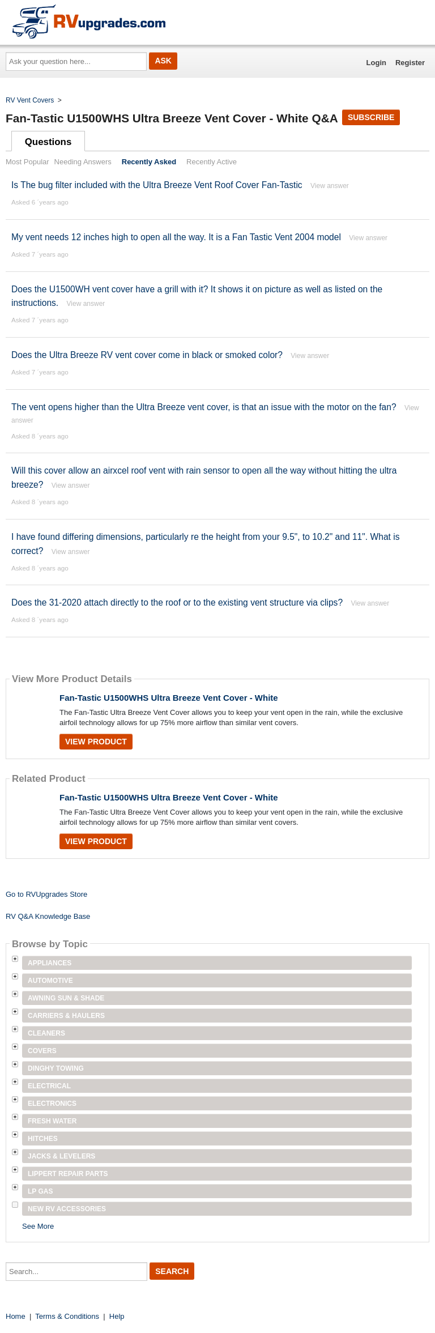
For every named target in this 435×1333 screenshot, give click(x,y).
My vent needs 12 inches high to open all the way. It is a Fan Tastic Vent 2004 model (176, 237)
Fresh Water (52, 1121)
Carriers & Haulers (66, 1016)
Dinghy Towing (56, 1068)
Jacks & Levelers (61, 1156)
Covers (42, 1051)
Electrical (49, 1086)
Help (117, 1316)
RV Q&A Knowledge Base (48, 916)
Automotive (50, 981)
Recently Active (211, 161)
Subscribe (371, 117)
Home (15, 1316)
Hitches (43, 1139)
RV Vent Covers (30, 100)
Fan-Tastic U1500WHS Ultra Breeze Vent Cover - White (168, 697)
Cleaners (46, 1033)
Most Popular (27, 161)
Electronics (52, 1104)
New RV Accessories (67, 1209)
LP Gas (40, 1191)
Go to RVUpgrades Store (46, 894)
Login (376, 62)
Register (410, 62)
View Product (96, 741)
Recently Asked (149, 161)
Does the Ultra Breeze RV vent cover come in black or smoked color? (147, 355)
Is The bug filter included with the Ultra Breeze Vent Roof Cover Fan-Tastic (156, 185)
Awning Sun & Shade (66, 998)
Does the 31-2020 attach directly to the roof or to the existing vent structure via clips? (177, 602)
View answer (329, 186)
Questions (48, 142)
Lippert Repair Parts (68, 1174)
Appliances (49, 963)
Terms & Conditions (67, 1316)
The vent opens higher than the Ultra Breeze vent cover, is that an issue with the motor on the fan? (203, 407)
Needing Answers (83, 161)
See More (38, 1226)
